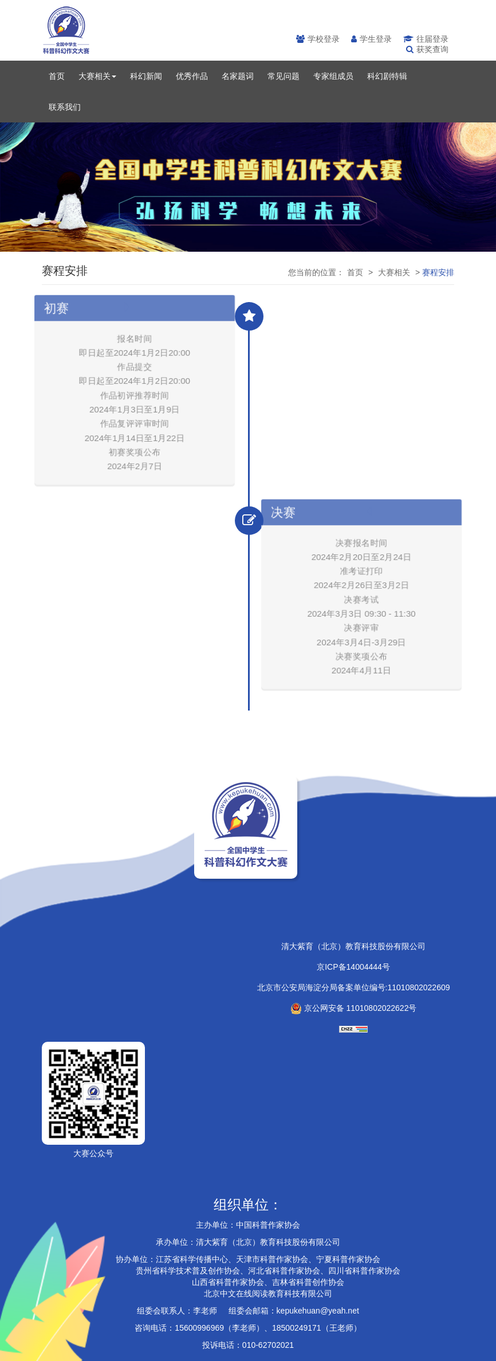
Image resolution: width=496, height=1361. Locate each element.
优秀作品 (192, 76)
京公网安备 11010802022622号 (353, 1008)
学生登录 (371, 38)
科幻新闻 (146, 76)
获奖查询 (427, 49)
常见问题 (283, 76)
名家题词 (238, 76)
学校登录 (318, 38)
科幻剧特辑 (387, 76)
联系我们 (65, 107)
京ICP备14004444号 (353, 966)
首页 (57, 76)
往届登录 (425, 38)
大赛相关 (97, 76)
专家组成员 (333, 76)
